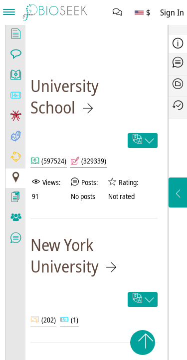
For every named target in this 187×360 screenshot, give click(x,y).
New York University (64, 255)
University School (64, 96)
